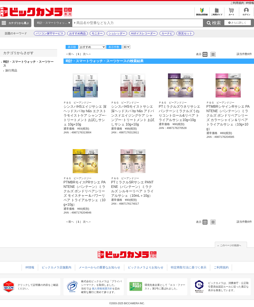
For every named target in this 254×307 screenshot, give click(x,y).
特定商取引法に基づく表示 (188, 267)
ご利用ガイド (217, 13)
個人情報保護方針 (102, 288)
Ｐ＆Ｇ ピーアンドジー (77, 102)
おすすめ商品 (77, 33)
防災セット (185, 33)
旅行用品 (11, 70)
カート (231, 13)
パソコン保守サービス (49, 33)
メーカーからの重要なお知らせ (99, 267)
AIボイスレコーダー (143, 33)
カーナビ (167, 33)
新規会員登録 (202, 13)
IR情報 (250, 2)
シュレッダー (117, 33)
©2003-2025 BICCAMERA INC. (127, 303)
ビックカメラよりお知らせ (145, 267)
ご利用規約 (237, 2)
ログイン (246, 13)
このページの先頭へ (230, 245)
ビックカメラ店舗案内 (56, 267)
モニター (97, 33)
